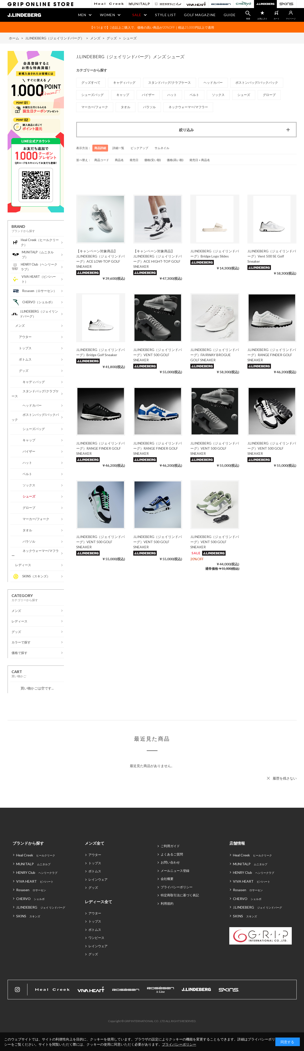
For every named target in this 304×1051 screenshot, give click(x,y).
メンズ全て (94, 843)
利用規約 (167, 903)
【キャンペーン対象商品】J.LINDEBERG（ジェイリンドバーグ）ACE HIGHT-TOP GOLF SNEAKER (157, 259)
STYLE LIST (165, 15)
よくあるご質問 (172, 854)
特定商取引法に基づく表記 (180, 895)
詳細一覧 (118, 148)
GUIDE (230, 15)
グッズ (93, 887)
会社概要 (167, 879)
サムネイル (162, 148)
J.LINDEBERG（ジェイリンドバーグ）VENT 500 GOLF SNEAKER (157, 355)
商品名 (119, 160)
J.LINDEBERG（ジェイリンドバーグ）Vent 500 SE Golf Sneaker (271, 256)
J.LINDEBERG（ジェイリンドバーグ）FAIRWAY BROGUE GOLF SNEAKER (214, 355)
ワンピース (96, 938)
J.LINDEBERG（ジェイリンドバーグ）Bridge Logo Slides (214, 253)
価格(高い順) (175, 160)
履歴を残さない (285, 778)
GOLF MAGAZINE (200, 15)
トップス (94, 863)
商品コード (101, 160)
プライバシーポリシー (177, 887)
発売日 (134, 160)
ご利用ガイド (170, 846)
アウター (94, 855)
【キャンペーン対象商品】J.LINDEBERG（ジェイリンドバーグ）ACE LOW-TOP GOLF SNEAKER (100, 259)
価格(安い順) (152, 160)
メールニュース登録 (175, 871)
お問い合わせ (170, 862)
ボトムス (94, 871)
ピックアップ (139, 148)
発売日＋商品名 (199, 160)
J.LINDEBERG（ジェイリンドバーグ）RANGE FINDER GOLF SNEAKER (271, 355)
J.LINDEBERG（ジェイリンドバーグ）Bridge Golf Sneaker (100, 352)
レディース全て (98, 901)
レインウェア (98, 879)
